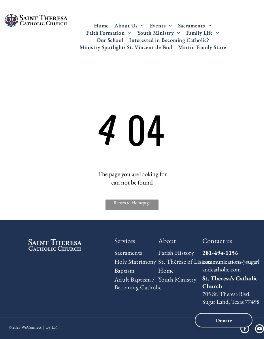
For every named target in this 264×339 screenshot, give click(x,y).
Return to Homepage (132, 203)
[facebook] (244, 329)
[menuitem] (101, 25)
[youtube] (259, 329)
